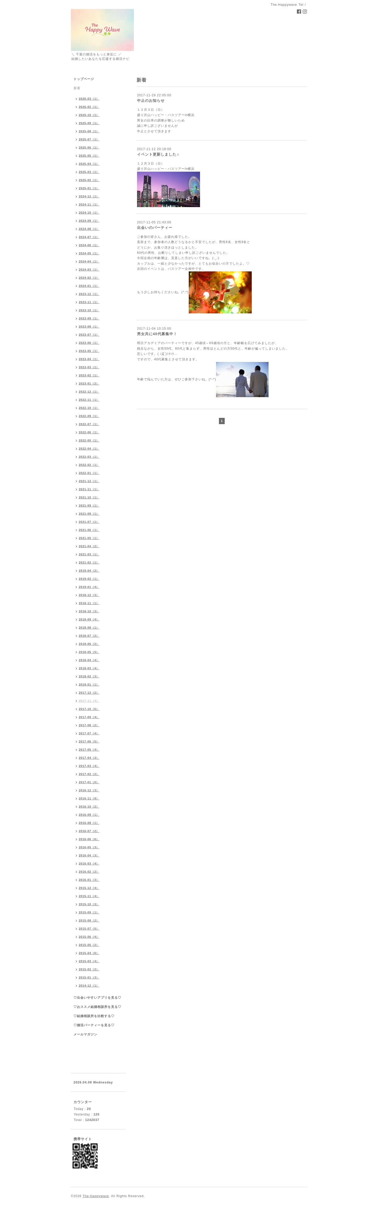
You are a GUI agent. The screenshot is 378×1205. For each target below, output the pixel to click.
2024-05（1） (89, 253)
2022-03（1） (89, 456)
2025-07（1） (89, 139)
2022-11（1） (89, 399)
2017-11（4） (89, 700)
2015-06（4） (89, 936)
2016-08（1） (89, 822)
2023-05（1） (89, 350)
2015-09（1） (89, 912)
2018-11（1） (89, 603)
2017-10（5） (89, 709)
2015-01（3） (89, 977)
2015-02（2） (89, 969)
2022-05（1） (89, 440)
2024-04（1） (89, 261)
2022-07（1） (89, 424)
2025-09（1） (89, 123)
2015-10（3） (89, 904)
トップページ (84, 79)
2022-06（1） (89, 432)
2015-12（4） (89, 888)
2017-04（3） (89, 757)
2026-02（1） (89, 106)
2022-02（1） (89, 464)
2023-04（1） (89, 359)
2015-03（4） (89, 961)
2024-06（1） (89, 245)
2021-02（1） (89, 562)
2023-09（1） (89, 318)
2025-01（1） (89, 188)
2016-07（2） (89, 831)
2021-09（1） (89, 505)
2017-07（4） (89, 733)
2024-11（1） (89, 204)
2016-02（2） (89, 871)
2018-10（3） (89, 611)
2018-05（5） (89, 652)
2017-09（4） (89, 717)
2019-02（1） (89, 578)
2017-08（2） (89, 725)
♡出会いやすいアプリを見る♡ (97, 997)
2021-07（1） (89, 521)
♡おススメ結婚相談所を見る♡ (97, 1007)
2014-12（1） (89, 985)
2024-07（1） (89, 237)
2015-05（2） (89, 944)
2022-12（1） (89, 391)
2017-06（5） (89, 741)
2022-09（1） (89, 416)
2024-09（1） (89, 220)
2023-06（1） (89, 342)
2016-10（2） (89, 806)
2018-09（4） (89, 619)
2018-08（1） (89, 627)
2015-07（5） (89, 928)
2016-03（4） (89, 863)
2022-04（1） (89, 448)
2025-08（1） (89, 131)
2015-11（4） (89, 896)
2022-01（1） (89, 473)
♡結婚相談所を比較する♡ (94, 1016)
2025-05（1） (89, 155)
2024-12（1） (89, 196)
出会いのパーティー (154, 227)
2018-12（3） (89, 595)
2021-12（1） (89, 481)
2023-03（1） (89, 367)
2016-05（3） (89, 847)
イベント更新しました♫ (158, 154)
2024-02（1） (89, 277)
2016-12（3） (89, 790)
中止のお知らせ (151, 100)
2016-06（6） (89, 839)
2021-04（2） (89, 546)
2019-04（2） (89, 570)
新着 (77, 88)
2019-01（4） (89, 586)
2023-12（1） (89, 294)
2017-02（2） (89, 774)
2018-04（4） (89, 660)
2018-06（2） (89, 643)
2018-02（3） (89, 676)
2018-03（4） (89, 668)
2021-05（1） (89, 538)
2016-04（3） (89, 855)
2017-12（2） (89, 692)
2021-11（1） (89, 489)
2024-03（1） (89, 269)
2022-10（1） (89, 407)
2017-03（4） (89, 765)
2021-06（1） (89, 530)
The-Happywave (96, 1196)
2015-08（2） (89, 920)
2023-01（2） (89, 383)
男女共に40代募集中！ (157, 334)
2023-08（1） (89, 326)
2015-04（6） (89, 953)
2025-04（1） (89, 163)
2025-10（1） (89, 115)
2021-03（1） (89, 554)
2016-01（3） (89, 879)
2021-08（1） (89, 513)
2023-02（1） (89, 375)
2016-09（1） (89, 814)
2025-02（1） (89, 180)
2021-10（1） (89, 497)
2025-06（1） (89, 147)
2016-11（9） (89, 798)
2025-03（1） (89, 171)
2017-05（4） (89, 749)
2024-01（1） (89, 285)
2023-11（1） (89, 302)
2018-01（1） (89, 684)
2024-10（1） (89, 212)
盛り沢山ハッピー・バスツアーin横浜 (166, 169)
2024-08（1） (89, 228)
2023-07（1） (89, 334)
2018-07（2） (89, 635)
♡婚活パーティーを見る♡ (94, 1025)
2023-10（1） (89, 310)
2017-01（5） (89, 782)
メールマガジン (85, 1034)
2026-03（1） (89, 98)
